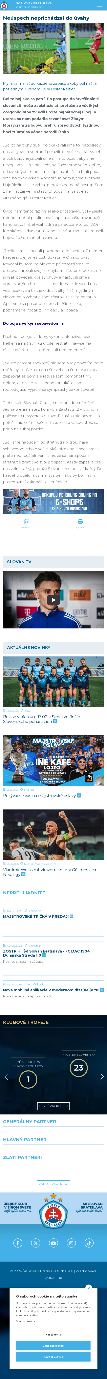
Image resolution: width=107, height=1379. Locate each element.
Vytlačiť (80, 527)
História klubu (53, 1198)
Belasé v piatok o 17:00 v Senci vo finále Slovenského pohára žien (41, 719)
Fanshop (35, 941)
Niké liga (29, 789)
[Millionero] (80, 1243)
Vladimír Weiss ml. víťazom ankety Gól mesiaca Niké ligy (49, 872)
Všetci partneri (53, 1276)
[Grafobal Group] (80, 1261)
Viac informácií (25, 1321)
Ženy (27, 710)
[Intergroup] (26, 1261)
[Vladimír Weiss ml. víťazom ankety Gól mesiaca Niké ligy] (53, 834)
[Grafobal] (26, 1243)
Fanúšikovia (36, 1076)
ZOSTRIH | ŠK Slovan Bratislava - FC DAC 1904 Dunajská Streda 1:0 (46, 1014)
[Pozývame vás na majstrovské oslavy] (53, 760)
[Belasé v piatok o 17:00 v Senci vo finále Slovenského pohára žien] (53, 681)
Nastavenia (53, 1334)
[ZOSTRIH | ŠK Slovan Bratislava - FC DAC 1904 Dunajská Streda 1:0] (53, 987)
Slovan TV (35, 1006)
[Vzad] (5, 1168)
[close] (88, 1288)
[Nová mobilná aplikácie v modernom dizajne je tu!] (53, 1056)
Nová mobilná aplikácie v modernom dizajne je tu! (53, 1082)
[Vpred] (101, 1168)
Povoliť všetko (53, 1356)
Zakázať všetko (53, 1345)
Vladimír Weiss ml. (45, 863)
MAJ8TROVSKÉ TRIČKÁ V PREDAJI (37, 947)
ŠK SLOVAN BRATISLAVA (34, 6)
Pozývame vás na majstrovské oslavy (41, 795)
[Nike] (53, 1225)
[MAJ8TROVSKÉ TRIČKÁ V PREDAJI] (53, 922)
